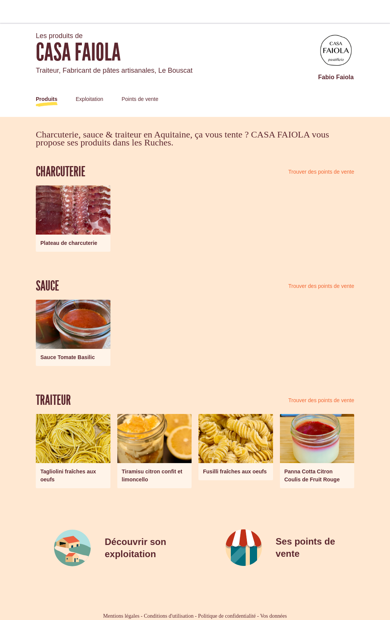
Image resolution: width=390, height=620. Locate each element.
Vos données (273, 616)
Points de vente (139, 99)
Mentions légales (121, 616)
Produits (47, 99)
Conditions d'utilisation (168, 616)
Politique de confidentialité (227, 616)
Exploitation (89, 99)
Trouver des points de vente (321, 172)
